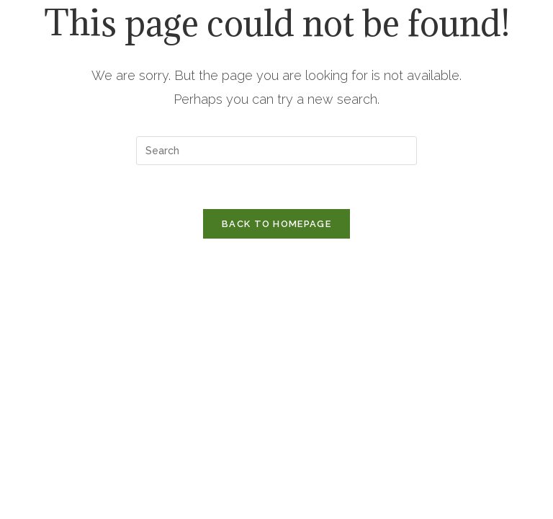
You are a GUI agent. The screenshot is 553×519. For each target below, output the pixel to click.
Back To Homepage (276, 223)
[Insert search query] (276, 150)
